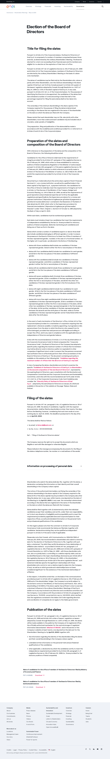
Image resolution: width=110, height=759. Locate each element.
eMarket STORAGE (54, 628)
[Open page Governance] (10, 12)
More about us (11, 729)
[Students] (94, 719)
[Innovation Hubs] (55, 724)
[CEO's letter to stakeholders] (55, 719)
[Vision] (15, 739)
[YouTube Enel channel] (98, 749)
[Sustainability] (75, 721)
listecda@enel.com (44, 425)
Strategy (38, 6)
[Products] (15, 713)
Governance (80, 8)
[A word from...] (35, 724)
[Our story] (15, 737)
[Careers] (94, 710)
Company (77, 1)
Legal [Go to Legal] (14, 750)
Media (84, 1)
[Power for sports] (35, 739)
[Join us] (15, 719)
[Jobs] (94, 721)
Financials (48, 6)
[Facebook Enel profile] (86, 749)
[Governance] (75, 724)
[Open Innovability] (55, 727)
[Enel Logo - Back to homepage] (11, 6)
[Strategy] (75, 713)
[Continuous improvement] (35, 734)
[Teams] (94, 716)
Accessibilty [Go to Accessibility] (43, 750)
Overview (29, 6)
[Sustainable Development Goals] (55, 715)
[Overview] (75, 710)
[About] (15, 710)
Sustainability (68, 6)
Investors (91, 1)
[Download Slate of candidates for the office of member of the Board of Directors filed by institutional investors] (40, 687)
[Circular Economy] (55, 721)
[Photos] (35, 716)
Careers (99, 1)
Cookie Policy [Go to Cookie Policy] (33, 750)
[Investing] (75, 719)
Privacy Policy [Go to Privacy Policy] (22, 750)
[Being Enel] (94, 713)
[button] (10, 1)
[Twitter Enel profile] (90, 749)
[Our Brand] (35, 721)
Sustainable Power (32, 731)
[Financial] (75, 716)
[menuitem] (86, 749)
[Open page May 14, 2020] (32, 12)
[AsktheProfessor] (35, 737)
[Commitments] (15, 716)
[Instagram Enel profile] (101, 749)
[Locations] (15, 731)
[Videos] (35, 719)
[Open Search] (102, 6)
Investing (57, 6)
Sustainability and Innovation (52, 709)
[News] (35, 713)
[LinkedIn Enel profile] (94, 749)
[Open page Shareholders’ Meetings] (21, 12)
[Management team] (15, 734)
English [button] (52, 750)
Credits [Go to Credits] (9, 750)
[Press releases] (35, 710)
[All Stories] (15, 721)
